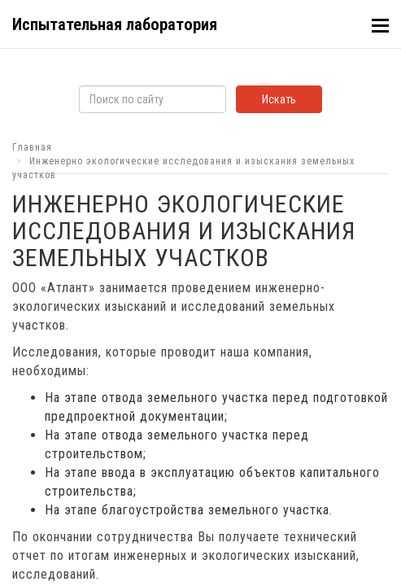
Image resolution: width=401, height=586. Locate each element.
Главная (32, 147)
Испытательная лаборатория (114, 24)
